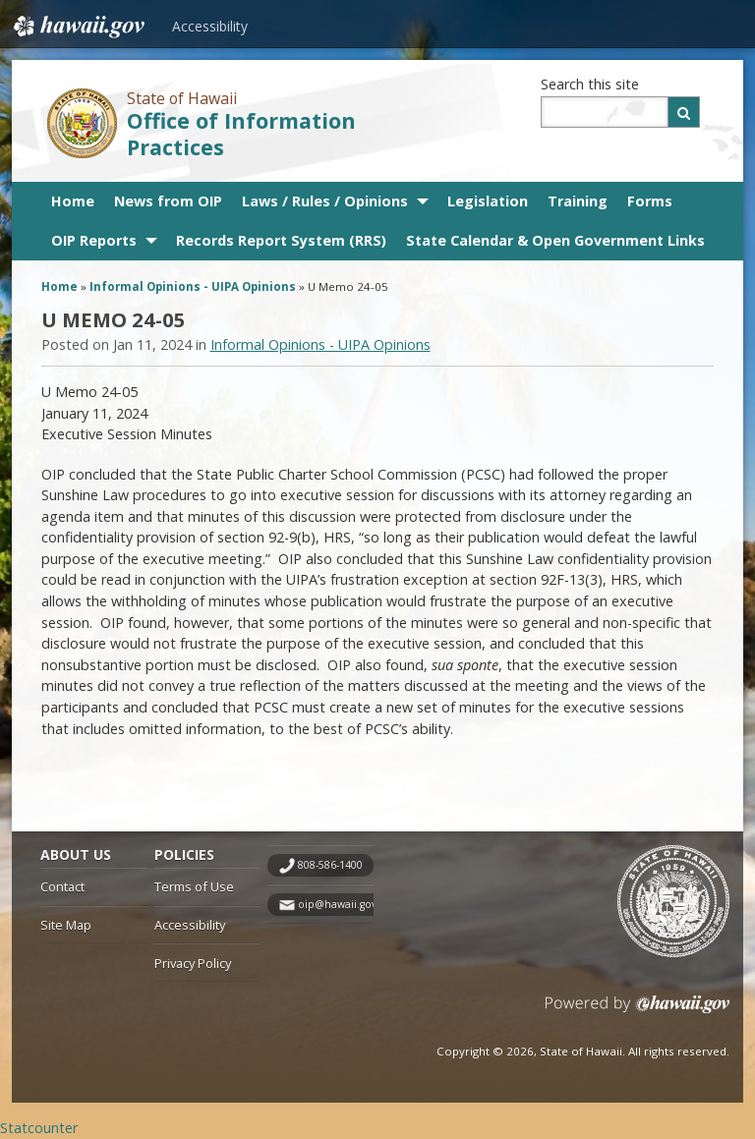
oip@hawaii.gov (337, 904)
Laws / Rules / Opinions (325, 201)
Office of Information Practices (241, 133)
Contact (62, 886)
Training (578, 201)
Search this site (590, 84)
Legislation (487, 201)
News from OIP (168, 201)
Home (72, 201)
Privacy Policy (192, 963)
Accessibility (210, 26)
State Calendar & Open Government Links (555, 240)
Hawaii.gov (77, 26)
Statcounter (39, 1127)
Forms (649, 201)
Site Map (65, 925)
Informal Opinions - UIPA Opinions (192, 286)
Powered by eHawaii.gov (637, 1012)
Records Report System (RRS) (281, 240)
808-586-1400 (330, 865)
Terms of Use (194, 886)
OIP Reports (94, 240)
